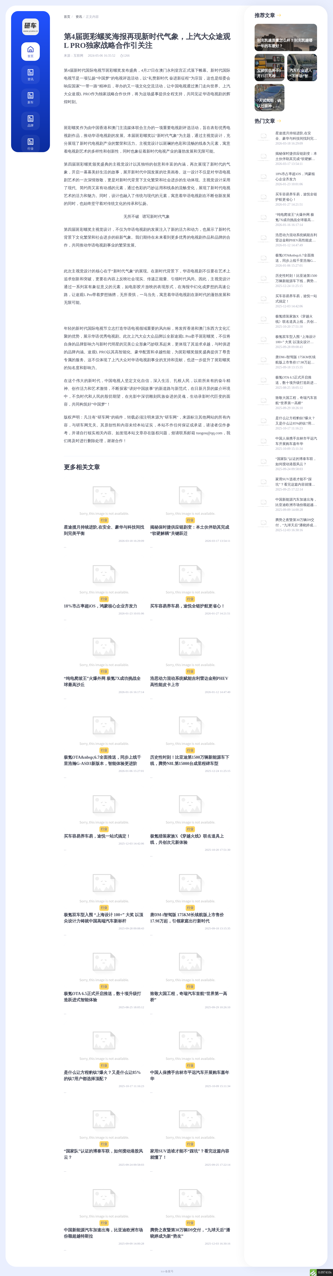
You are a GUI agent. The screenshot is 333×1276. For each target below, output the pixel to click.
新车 (30, 97)
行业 (30, 143)
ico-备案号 (167, 1271)
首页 (30, 51)
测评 (30, 166)
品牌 (30, 120)
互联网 (78, 55)
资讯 (30, 74)
